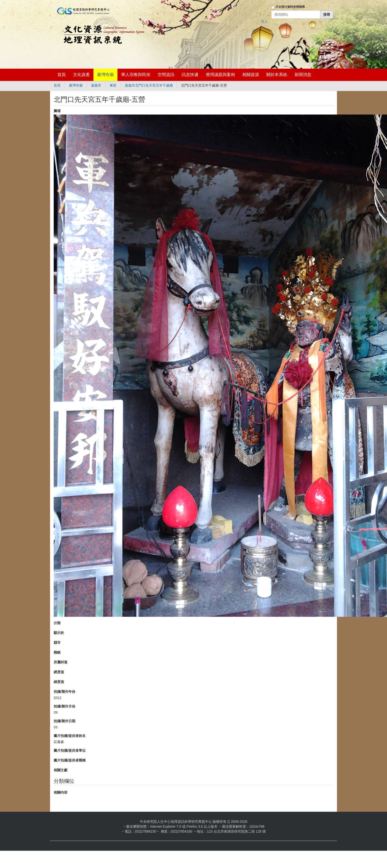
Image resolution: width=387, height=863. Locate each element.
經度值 (59, 672)
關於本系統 (276, 74)
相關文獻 (60, 770)
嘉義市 (96, 85)
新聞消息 (303, 74)
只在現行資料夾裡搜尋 (290, 7)
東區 (113, 85)
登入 (264, 21)
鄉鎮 (57, 652)
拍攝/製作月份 (64, 706)
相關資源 (250, 74)
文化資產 (81, 74)
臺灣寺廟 (105, 74)
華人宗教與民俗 (135, 74)
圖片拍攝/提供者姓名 (70, 736)
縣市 (57, 642)
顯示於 (59, 633)
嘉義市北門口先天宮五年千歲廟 (149, 85)
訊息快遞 (190, 74)
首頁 (61, 74)
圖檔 (57, 111)
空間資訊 (166, 74)
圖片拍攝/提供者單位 (70, 750)
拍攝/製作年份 (64, 692)
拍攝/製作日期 (64, 721)
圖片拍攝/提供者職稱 (70, 760)
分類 (57, 623)
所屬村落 (60, 662)
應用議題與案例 (220, 74)
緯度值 (59, 682)
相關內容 (60, 792)
